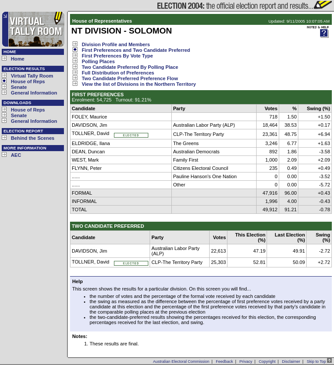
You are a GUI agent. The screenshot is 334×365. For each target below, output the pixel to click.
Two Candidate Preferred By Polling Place (130, 67)
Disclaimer (291, 361)
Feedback (224, 361)
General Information (34, 92)
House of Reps (28, 81)
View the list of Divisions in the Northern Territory (139, 84)
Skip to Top (319, 361)
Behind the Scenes (32, 138)
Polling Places (98, 61)
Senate (19, 87)
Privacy (246, 361)
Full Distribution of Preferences (118, 72)
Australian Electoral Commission (181, 361)
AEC (16, 155)
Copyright (267, 361)
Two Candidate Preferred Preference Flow (130, 78)
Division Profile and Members (116, 44)
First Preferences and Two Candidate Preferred (136, 50)
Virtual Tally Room (32, 75)
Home (17, 58)
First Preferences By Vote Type (117, 55)
